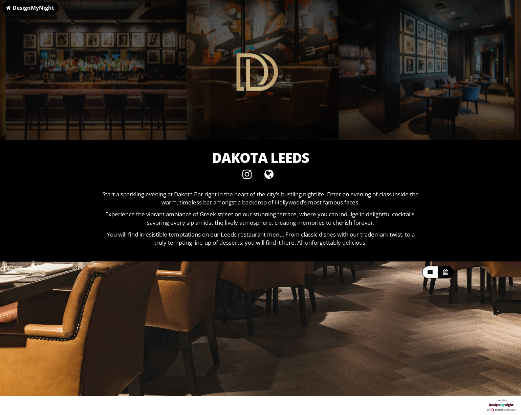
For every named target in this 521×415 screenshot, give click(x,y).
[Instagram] (247, 176)
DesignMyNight (30, 7)
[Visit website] (269, 176)
